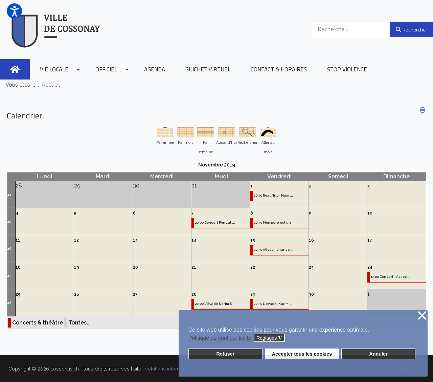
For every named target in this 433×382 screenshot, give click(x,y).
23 (311, 267)
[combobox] (351, 29)
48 (9, 303)
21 (193, 267)
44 (9, 194)
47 (9, 275)
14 (194, 240)
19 (76, 267)
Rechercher (411, 29)
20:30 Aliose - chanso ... (273, 249)
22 (252, 267)
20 (135, 267)
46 (9, 248)
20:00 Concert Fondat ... (215, 222)
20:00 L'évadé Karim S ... (215, 304)
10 (369, 213)
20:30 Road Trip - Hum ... (273, 195)
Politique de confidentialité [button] (219, 338)
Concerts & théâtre (37, 322)
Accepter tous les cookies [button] (302, 354)
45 (9, 221)
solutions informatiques (171, 369)
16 (311, 240)
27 (135, 294)
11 (18, 240)
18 (18, 267)
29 (252, 294)
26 (76, 294)
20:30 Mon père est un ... (274, 222)
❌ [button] (422, 316)
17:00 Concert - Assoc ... (390, 276)
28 (194, 294)
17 (369, 240)
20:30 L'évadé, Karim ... (273, 304)
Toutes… (78, 322)
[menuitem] (15, 69)
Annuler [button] (378, 354)
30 (311, 294)
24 (369, 267)
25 (18, 294)
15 (252, 240)
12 (76, 240)
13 (135, 240)
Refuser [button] (225, 354)
